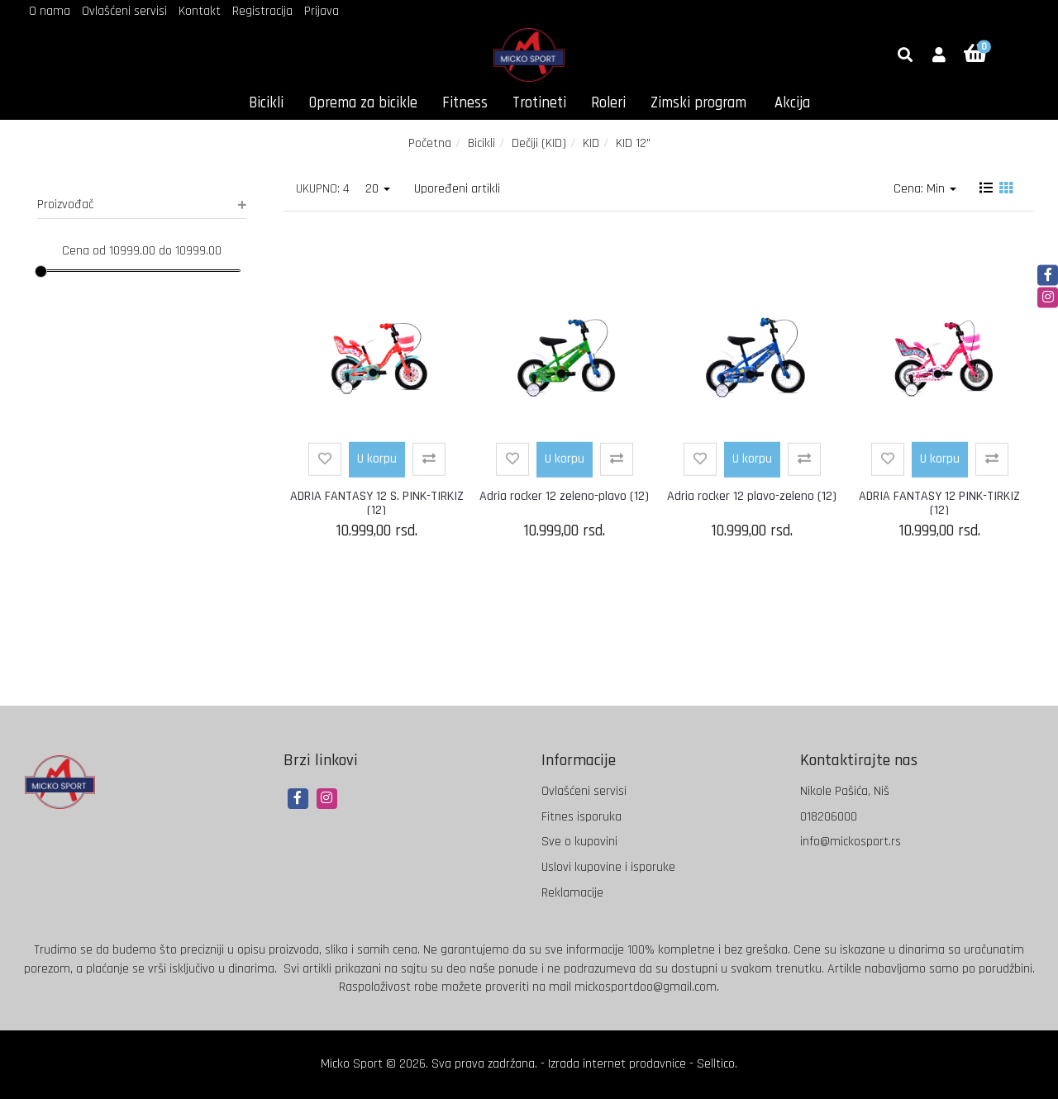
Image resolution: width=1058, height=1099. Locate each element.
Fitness (465, 102)
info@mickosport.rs (850, 841)
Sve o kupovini (579, 841)
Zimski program (698, 102)
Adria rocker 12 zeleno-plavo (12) (564, 496)
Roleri (608, 102)
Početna (429, 143)
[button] (939, 56)
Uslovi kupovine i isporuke (608, 867)
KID (591, 143)
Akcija (792, 102)
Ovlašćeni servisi (124, 11)
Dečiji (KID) (539, 143)
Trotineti (539, 102)
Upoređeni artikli (457, 188)
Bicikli (266, 102)
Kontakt (200, 11)
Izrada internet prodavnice (617, 1064)
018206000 (828, 816)
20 (377, 188)
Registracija (262, 11)
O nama (49, 11)
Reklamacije (572, 893)
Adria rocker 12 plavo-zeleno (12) (751, 496)
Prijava (321, 11)
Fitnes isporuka (581, 816)
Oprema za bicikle (362, 102)
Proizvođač (141, 204)
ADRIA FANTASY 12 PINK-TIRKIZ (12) (939, 504)
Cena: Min (925, 188)
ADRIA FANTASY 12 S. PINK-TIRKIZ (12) (377, 504)
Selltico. (717, 1064)
